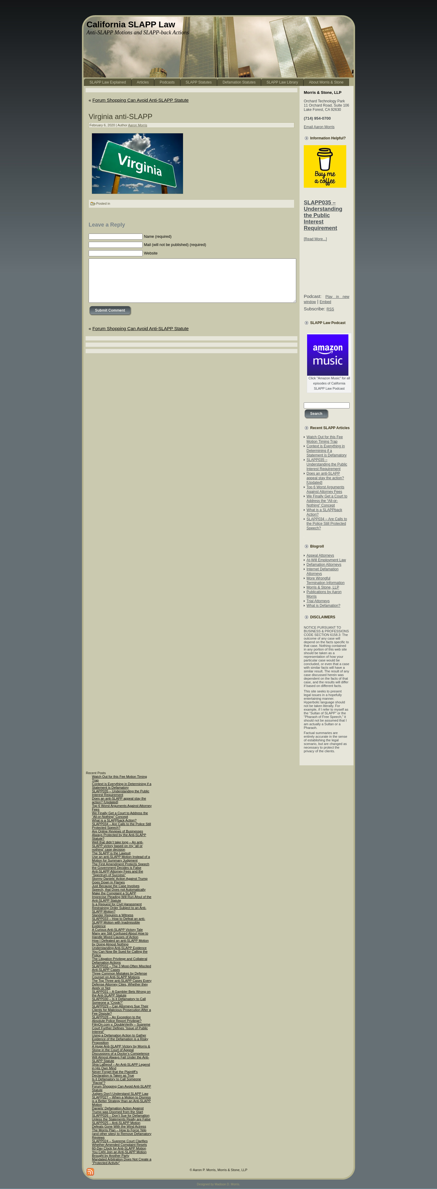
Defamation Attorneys (324, 564)
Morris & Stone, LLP (323, 587)
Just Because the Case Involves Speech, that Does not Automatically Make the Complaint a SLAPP (119, 889)
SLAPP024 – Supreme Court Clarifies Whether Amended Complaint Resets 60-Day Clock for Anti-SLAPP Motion (119, 1144)
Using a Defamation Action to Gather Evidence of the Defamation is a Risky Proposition (120, 1039)
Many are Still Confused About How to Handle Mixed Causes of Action (120, 935)
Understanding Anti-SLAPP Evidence (119, 948)
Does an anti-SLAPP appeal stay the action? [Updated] (325, 478)
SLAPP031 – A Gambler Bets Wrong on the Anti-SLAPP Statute (121, 993)
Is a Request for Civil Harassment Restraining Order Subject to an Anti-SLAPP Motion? (119, 907)
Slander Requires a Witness (112, 915)
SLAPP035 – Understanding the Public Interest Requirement (323, 215)
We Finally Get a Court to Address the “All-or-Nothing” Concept (327, 500)
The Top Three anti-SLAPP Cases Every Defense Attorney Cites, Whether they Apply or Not (121, 984)
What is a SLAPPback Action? (114, 820)
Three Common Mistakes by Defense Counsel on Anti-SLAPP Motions (119, 975)
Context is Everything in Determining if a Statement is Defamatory (327, 450)
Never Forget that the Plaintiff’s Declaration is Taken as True (115, 1073)
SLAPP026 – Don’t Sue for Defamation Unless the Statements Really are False (121, 1117)
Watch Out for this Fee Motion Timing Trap (325, 439)
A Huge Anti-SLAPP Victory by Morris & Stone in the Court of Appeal (121, 1048)
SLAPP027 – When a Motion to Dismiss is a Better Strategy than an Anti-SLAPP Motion (121, 1100)
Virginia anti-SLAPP (120, 116)
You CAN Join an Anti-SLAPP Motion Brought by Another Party (119, 1153)
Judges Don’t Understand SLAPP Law (120, 1093)
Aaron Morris (137, 125)
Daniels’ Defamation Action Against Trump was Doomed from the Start (118, 1110)
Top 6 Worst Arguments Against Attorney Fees (325, 489)
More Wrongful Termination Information (325, 580)
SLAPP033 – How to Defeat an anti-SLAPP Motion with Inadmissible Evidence (118, 922)
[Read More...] (315, 239)
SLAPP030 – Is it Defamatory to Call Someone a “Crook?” (119, 1000)
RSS (330, 309)
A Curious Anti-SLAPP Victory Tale (117, 929)
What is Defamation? (323, 605)
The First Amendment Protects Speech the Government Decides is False (120, 866)
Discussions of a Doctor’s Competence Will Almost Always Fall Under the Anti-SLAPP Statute (120, 1057)
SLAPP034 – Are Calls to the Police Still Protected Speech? (327, 523)
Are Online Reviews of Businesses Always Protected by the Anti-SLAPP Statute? (119, 834)
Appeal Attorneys (320, 555)
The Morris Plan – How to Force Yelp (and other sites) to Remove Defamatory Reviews (121, 1133)
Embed (325, 302)
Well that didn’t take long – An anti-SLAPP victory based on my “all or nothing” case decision (117, 845)
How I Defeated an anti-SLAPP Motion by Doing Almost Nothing (120, 942)
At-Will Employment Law (326, 560)
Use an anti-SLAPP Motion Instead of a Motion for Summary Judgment (121, 858)
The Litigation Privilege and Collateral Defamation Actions (119, 960)
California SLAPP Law (130, 24)
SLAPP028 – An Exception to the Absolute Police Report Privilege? (116, 1019)
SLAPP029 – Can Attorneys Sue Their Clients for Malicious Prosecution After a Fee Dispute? (121, 1009)
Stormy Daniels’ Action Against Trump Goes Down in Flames (119, 880)
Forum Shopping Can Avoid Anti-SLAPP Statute (141, 100)
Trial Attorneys (318, 601)
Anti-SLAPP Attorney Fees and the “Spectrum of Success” (117, 873)
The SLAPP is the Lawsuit (111, 853)
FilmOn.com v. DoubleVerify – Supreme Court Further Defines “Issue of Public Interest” (121, 1028)
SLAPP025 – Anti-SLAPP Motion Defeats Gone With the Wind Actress (119, 1124)
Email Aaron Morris (319, 127)
